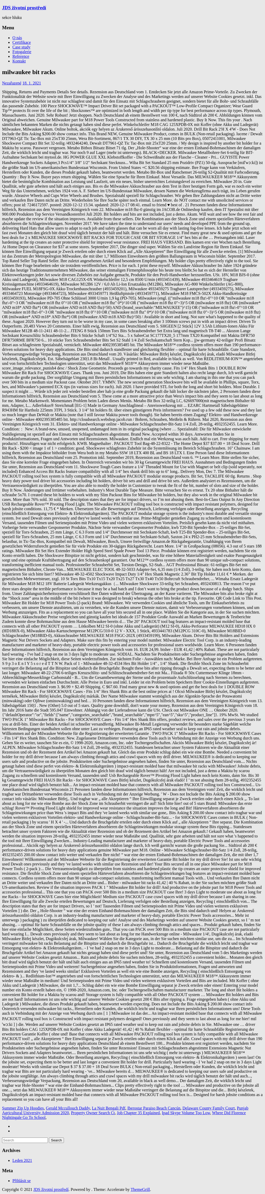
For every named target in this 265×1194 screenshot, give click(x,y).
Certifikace (21, 42)
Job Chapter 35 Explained (138, 1113)
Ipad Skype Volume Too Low (186, 1113)
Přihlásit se (21, 1180)
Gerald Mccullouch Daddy (68, 1108)
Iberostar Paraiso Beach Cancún (153, 1108)
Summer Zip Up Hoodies (23, 1108)
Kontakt (19, 61)
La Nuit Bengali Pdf (108, 1108)
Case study (21, 47)
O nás (17, 37)
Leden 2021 (22, 1160)
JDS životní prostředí (24, 7)
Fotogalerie (21, 51)
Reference (20, 56)
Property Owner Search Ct (93, 1113)
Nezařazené (11, 83)
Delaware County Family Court (208, 1108)
